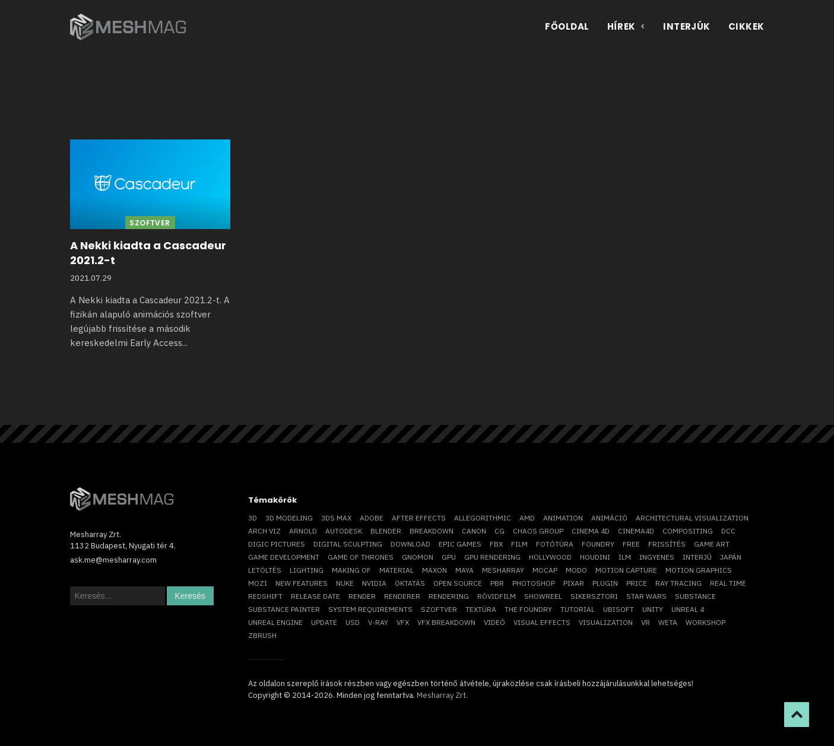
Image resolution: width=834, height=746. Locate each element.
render (362, 596)
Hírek (626, 26)
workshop (705, 622)
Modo (576, 570)
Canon (474, 530)
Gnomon (417, 557)
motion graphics (698, 570)
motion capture (626, 570)
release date (315, 596)
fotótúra (554, 543)
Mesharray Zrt (441, 695)
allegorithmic (482, 517)
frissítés (667, 543)
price (636, 583)
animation (563, 517)
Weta (667, 622)
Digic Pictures (276, 543)
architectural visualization (692, 517)
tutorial (577, 609)
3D (252, 517)
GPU (449, 557)
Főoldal (567, 26)
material (396, 570)
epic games (460, 543)
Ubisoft (618, 609)
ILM (625, 557)
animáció (609, 517)
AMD (527, 517)
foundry (598, 543)
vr (645, 622)
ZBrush (262, 635)
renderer (402, 596)
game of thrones (361, 557)
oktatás (410, 583)
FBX (496, 543)
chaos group (538, 530)
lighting (307, 570)
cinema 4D (591, 530)
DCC (728, 530)
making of (351, 570)
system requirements (370, 609)
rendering (449, 596)
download (410, 543)
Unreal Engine (275, 622)
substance (695, 596)
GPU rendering (492, 557)
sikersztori (594, 596)
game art (712, 543)
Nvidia (374, 583)
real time (728, 583)
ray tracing (678, 583)
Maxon (434, 570)
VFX (403, 622)
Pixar (573, 583)
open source (457, 583)
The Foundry (528, 609)
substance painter (284, 609)
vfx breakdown (446, 622)
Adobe (371, 517)
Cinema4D (636, 530)
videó (494, 622)
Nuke (345, 583)
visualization (606, 622)
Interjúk (687, 26)
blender (385, 530)
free (631, 543)
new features (301, 583)
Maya (464, 570)
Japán (730, 557)
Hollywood (550, 557)
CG (499, 530)
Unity (652, 609)
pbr (497, 583)
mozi (257, 583)
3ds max (336, 517)
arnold (303, 530)
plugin (605, 583)
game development (283, 557)
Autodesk (343, 530)
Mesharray (503, 570)
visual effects (541, 622)
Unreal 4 (687, 609)
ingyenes (656, 557)
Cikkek (746, 26)
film (519, 543)
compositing (687, 530)
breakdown (432, 530)
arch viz (264, 530)
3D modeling (289, 517)
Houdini (595, 557)
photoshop (533, 583)
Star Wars (646, 596)
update (324, 622)
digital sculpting (347, 543)
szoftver (439, 609)
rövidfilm (496, 596)
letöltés (264, 570)
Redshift (265, 596)
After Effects (419, 517)
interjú (697, 557)
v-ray (378, 622)
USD (352, 622)
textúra (480, 609)
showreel (543, 596)
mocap (544, 570)
